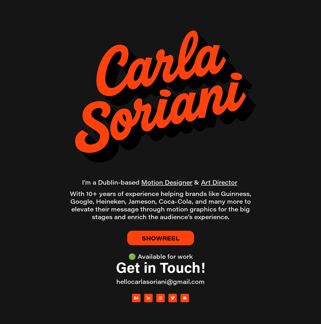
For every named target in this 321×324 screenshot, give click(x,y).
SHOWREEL (160, 238)
